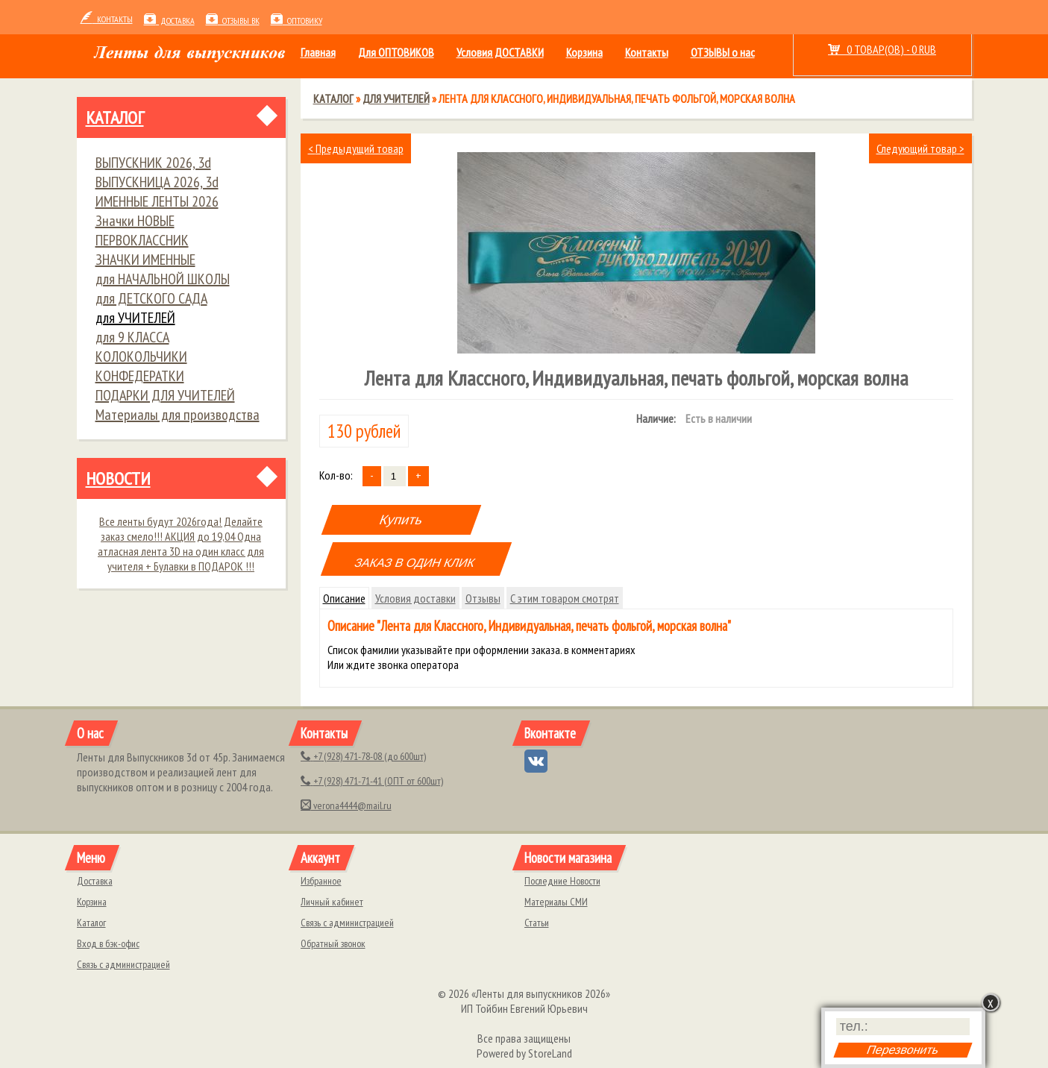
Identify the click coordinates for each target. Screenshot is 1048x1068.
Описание (344, 598)
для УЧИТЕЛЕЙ (135, 317)
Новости (118, 478)
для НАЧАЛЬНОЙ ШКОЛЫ (162, 279)
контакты (107, 19)
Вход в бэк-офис (108, 943)
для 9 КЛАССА (132, 337)
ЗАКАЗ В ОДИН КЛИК (415, 562)
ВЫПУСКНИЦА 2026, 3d (157, 182)
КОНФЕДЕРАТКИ (139, 376)
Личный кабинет (332, 901)
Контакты (646, 52)
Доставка (169, 20)
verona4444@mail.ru (346, 805)
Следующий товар (920, 148)
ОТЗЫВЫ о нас (723, 52)
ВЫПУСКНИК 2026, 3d (153, 162)
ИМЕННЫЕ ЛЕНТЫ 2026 (157, 201)
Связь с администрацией (123, 964)
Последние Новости (562, 881)
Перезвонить (903, 1049)
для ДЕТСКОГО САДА (151, 298)
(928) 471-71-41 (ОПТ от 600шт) (372, 781)
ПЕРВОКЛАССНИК (142, 240)
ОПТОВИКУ (296, 20)
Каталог (115, 117)
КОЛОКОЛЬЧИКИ (141, 356)
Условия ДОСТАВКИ (500, 52)
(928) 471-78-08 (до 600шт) (363, 756)
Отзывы (483, 598)
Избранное (321, 881)
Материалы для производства (177, 414)
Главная (318, 52)
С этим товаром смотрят (564, 598)
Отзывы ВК (233, 20)
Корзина (584, 52)
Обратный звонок (333, 943)
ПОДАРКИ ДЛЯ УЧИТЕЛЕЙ (165, 395)
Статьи (536, 922)
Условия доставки (415, 598)
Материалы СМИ (556, 901)
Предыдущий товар (356, 148)
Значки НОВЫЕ (135, 220)
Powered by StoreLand (524, 1053)
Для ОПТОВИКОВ (396, 52)
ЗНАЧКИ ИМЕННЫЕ (145, 259)
